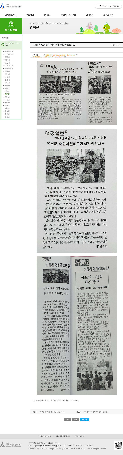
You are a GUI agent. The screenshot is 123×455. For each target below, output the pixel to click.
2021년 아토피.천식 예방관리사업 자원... (95, 412)
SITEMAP (115, 6)
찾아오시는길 (79, 436)
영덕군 (66, 23)
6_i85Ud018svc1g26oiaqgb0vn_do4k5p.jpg (48, 57)
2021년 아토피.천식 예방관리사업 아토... (52, 412)
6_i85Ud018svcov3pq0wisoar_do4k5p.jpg (60, 55)
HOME (104, 6)
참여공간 (89, 15)
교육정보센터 (10, 15)
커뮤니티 (5, 38)
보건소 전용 (108, 15)
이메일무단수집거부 (63, 436)
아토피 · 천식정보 (68, 15)
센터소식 (47, 15)
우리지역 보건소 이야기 (54, 23)
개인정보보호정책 (45, 436)
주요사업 (30, 15)
